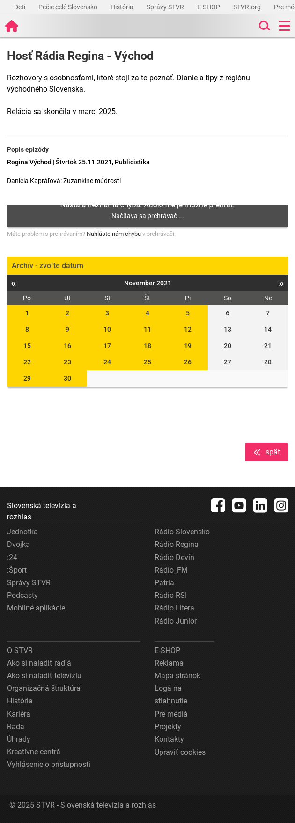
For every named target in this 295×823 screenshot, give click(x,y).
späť (266, 452)
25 (147, 362)
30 (67, 378)
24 (107, 362)
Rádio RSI (171, 595)
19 (188, 345)
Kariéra (18, 713)
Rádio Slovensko (182, 531)
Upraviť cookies (180, 752)
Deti (20, 7)
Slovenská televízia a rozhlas (41, 511)
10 (107, 329)
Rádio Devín (174, 557)
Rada (15, 726)
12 (188, 329)
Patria (164, 582)
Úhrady (18, 739)
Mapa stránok (177, 675)
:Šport (17, 570)
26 (188, 362)
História (123, 7)
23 (67, 362)
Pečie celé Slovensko (68, 7)
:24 (12, 557)
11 (147, 329)
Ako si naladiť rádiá (39, 663)
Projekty (168, 726)
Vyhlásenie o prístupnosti (48, 764)
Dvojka (18, 544)
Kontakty (169, 739)
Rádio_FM (171, 570)
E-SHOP (209, 7)
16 (67, 345)
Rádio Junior (176, 621)
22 (27, 362)
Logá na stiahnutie (171, 694)
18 (147, 345)
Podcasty (22, 595)
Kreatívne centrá (33, 751)
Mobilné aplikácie (36, 607)
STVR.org (247, 7)
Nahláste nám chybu (114, 233)
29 (27, 378)
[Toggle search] (263, 25)
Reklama (169, 663)
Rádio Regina (177, 544)
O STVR (20, 650)
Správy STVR (166, 7)
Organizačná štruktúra (44, 688)
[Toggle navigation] (284, 25)
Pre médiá (171, 713)
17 (107, 345)
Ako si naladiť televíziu (44, 675)
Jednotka (22, 531)
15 (27, 345)
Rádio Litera (174, 607)
